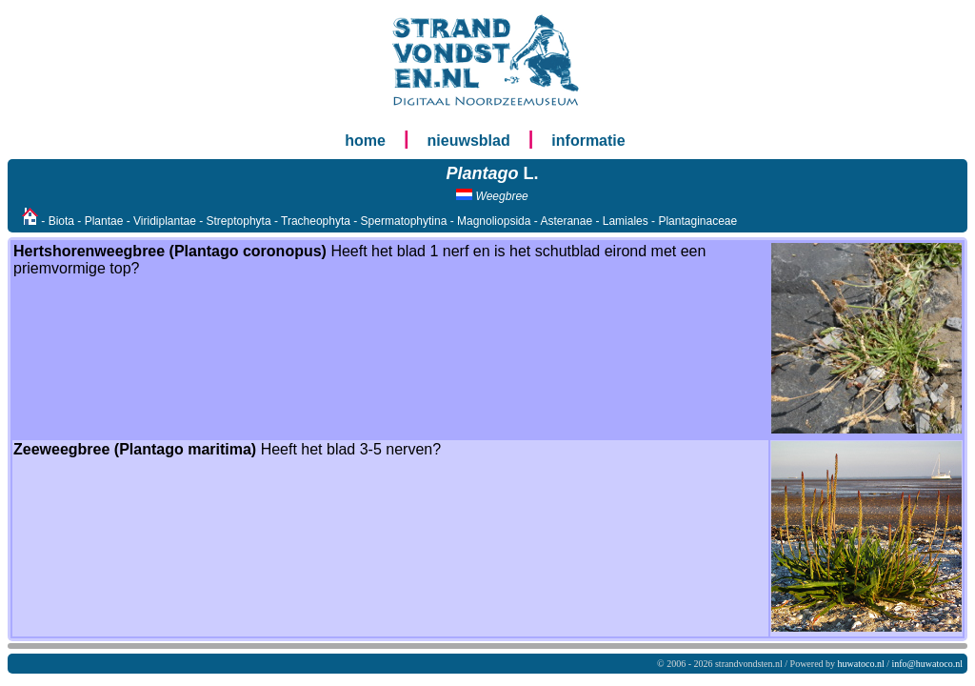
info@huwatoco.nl (927, 663)
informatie (588, 140)
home (365, 140)
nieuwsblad (469, 140)
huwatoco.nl (861, 663)
